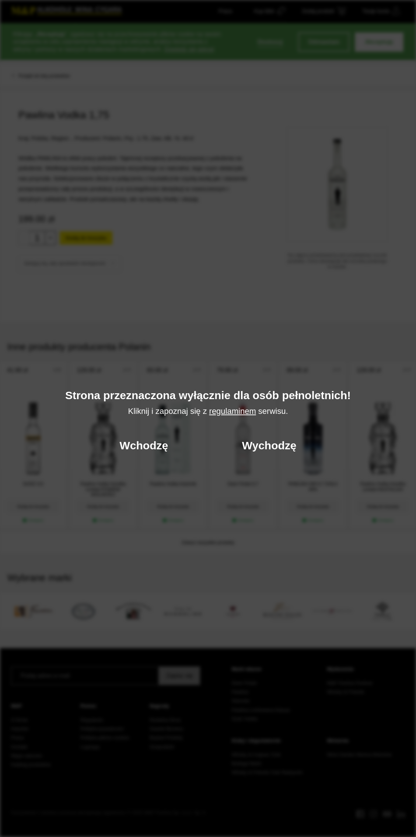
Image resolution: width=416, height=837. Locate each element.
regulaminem (232, 410)
